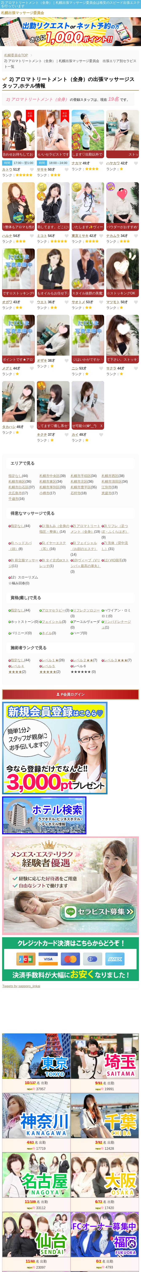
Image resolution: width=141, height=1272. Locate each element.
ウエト (42, 302)
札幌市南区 (16, 481)
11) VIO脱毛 (113, 560)
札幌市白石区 (18, 487)
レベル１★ (50, 660)
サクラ (111, 368)
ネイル (47, 633)
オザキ (42, 360)
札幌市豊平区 (81, 487)
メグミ (7, 368)
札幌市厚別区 (49, 487)
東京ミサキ (80, 236)
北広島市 (15, 493)
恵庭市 (107, 493)
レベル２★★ (83, 660)
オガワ (7, 302)
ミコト (42, 236)
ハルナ (7, 236)
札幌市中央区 (49, 476)
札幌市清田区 (112, 481)
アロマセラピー (53, 610)
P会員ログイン (70, 694)
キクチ (42, 434)
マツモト (113, 302)
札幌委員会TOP (16, 55)
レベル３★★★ (116, 660)
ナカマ (77, 163)
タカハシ (9, 427)
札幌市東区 (47, 481)
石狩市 (76, 493)
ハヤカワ (113, 163)
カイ (75, 434)
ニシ (75, 368)
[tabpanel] (70, 31)
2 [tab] (70, 42)
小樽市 (44, 493)
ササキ (42, 169)
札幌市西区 (110, 476)
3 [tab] (77, 42)
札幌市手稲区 (81, 476)
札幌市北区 (79, 481)
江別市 (107, 487)
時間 (7, 163)
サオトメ (78, 302)
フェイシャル (52, 621)
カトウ (7, 169)
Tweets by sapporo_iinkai (21, 986)
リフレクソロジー (86, 610)
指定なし (15, 476)
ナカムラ (113, 236)
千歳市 (13, 499)
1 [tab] (64, 42)
